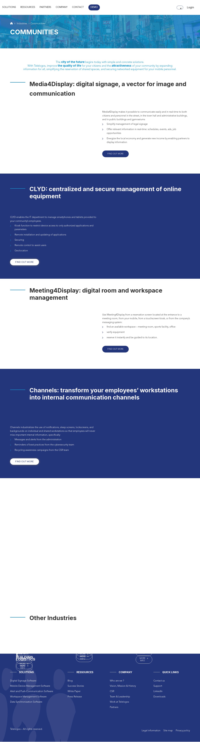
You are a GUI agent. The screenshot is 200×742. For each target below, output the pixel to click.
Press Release (75, 697)
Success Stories (76, 686)
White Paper (74, 692)
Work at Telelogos (119, 702)
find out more (24, 262)
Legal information (151, 731)
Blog (70, 681)
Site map (168, 731)
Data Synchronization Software (26, 702)
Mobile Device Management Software (30, 686)
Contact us (159, 681)
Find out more (115, 154)
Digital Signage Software (23, 681)
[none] (180, 7)
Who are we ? (117, 681)
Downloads (159, 697)
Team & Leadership (120, 697)
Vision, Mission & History (123, 686)
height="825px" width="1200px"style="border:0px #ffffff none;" (100, 545)
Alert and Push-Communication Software (31, 692)
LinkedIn (157, 692)
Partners (114, 707)
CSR (112, 692)
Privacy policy (183, 731)
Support (157, 686)
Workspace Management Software (28, 697)
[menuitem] (180, 7)
